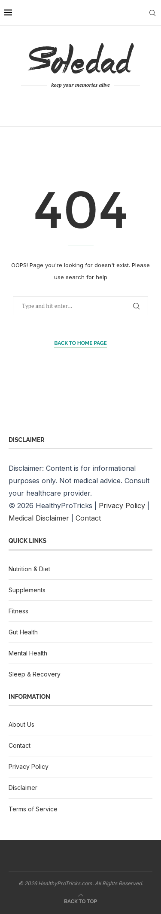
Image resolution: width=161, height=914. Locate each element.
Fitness (18, 611)
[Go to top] (80, 900)
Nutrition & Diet (29, 569)
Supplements (27, 590)
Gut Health (23, 632)
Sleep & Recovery (35, 674)
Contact (88, 518)
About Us (21, 724)
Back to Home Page (80, 343)
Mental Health (28, 653)
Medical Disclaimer (39, 518)
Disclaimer (23, 787)
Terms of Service (33, 809)
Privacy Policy (122, 505)
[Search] (152, 12)
